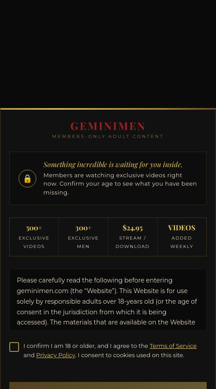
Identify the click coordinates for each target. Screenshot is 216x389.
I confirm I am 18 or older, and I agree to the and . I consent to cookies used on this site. (110, 350)
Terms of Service (173, 345)
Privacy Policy (55, 354)
